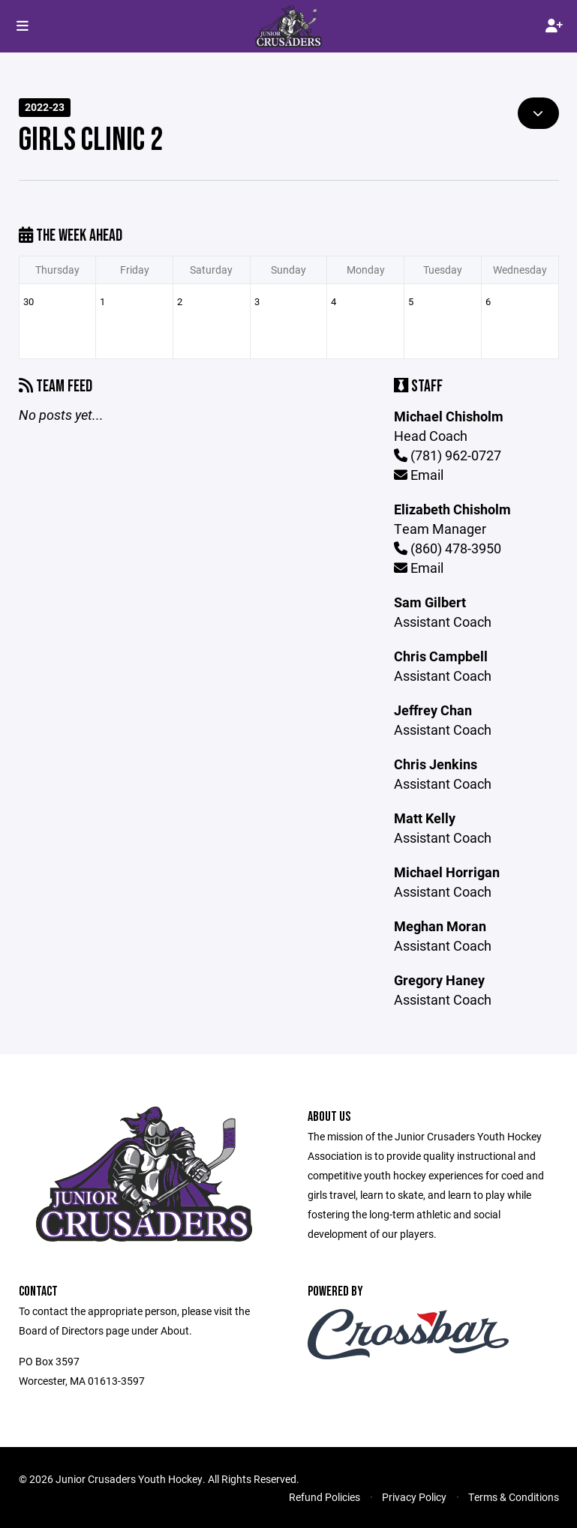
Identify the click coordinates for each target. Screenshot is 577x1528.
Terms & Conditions (513, 1497)
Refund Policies (324, 1497)
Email (418, 475)
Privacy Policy (414, 1497)
